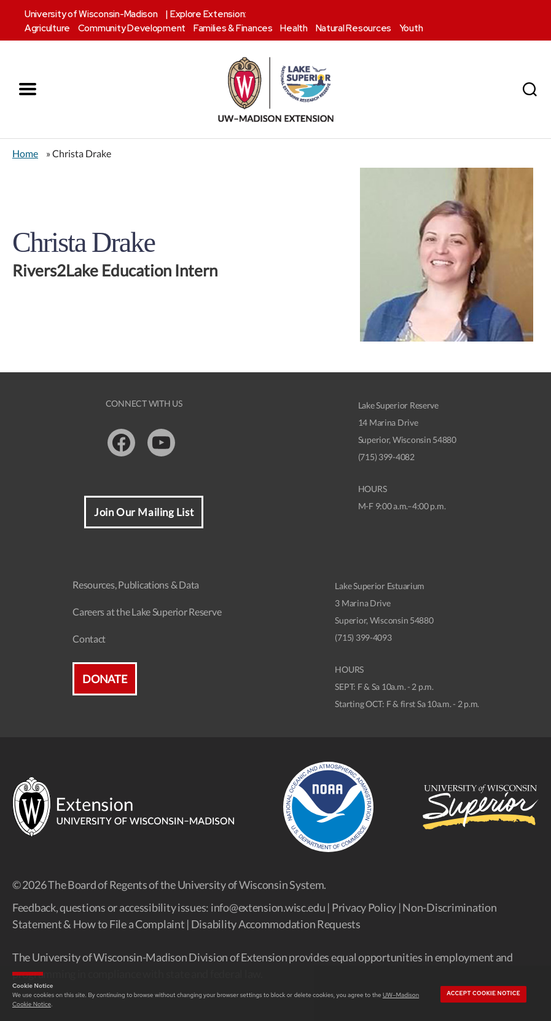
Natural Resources (353, 28)
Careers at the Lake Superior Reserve (146, 611)
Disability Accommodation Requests (276, 924)
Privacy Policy (364, 907)
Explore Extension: (208, 14)
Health (293, 28)
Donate (104, 679)
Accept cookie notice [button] (483, 993)
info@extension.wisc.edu (268, 907)
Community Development (132, 28)
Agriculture (47, 28)
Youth (411, 28)
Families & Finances (233, 28)
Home (25, 153)
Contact (89, 638)
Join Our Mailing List (143, 512)
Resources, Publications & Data (135, 584)
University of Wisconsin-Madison (91, 14)
